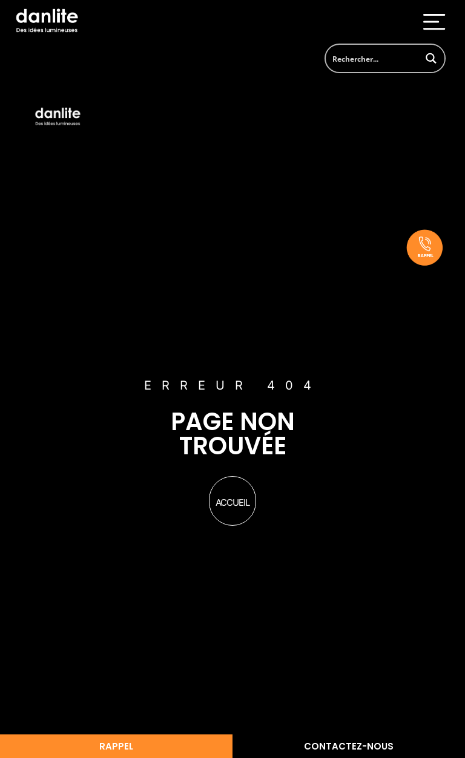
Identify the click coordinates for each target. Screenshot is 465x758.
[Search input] (372, 58)
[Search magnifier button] (430, 58)
